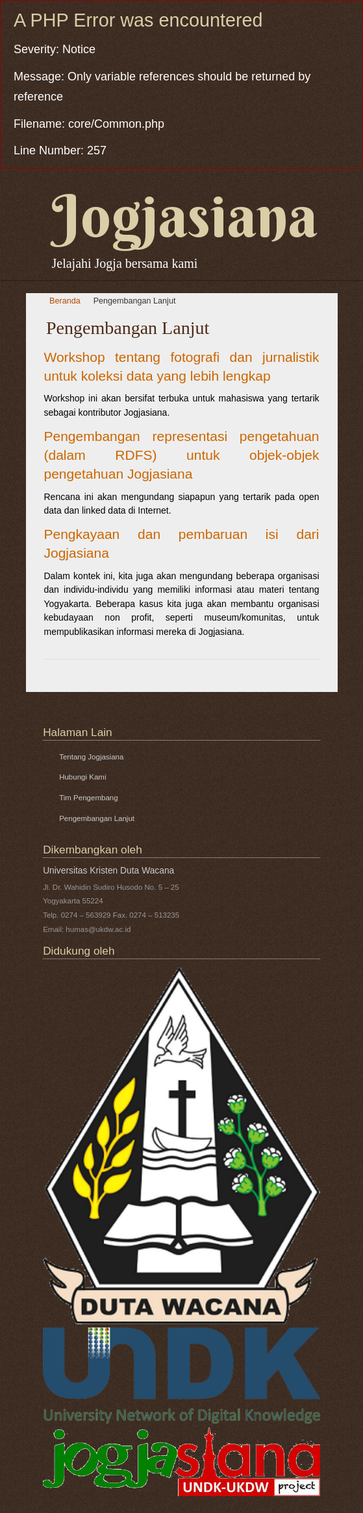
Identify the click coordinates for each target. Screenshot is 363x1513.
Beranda (65, 300)
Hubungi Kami (82, 777)
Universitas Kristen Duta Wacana (108, 870)
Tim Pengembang (88, 798)
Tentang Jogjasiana (91, 757)
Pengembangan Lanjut (135, 300)
